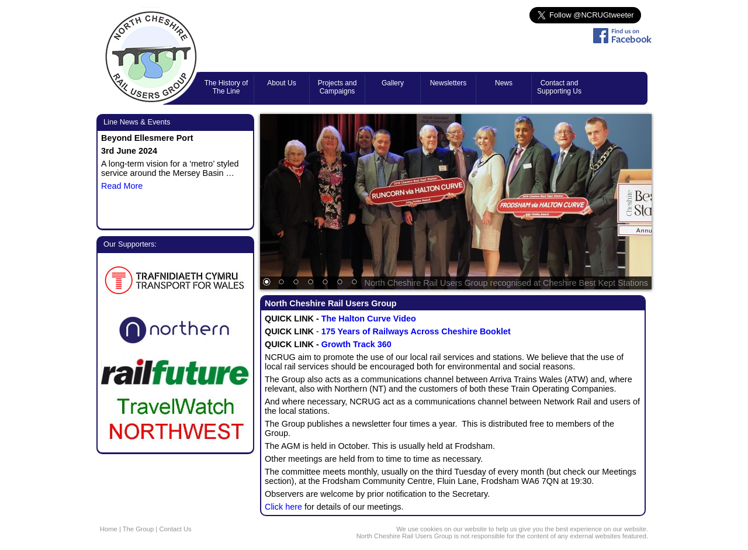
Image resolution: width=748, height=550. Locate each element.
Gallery (393, 83)
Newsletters (448, 83)
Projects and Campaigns (337, 87)
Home (108, 528)
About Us (281, 83)
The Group (138, 528)
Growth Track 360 (356, 344)
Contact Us (175, 528)
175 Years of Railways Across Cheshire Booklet (416, 331)
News (503, 83)
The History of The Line (226, 87)
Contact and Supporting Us (559, 87)
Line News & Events (137, 121)
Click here (284, 506)
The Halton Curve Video (368, 318)
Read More (122, 186)
